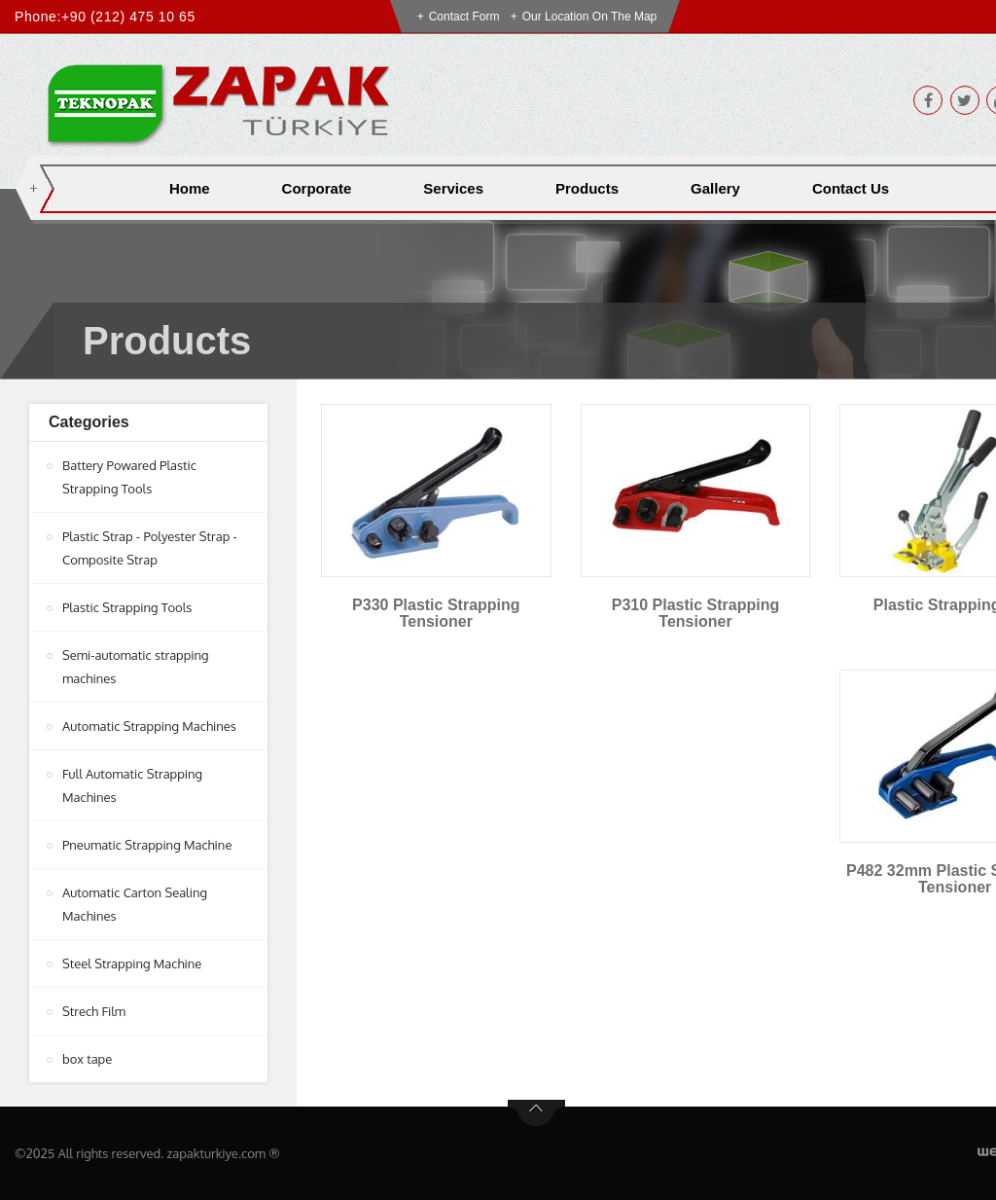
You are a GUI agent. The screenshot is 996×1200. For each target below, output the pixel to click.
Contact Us (850, 188)
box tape (87, 1059)
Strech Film (93, 1011)
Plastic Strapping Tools (127, 607)
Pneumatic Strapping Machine (146, 845)
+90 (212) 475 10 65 (128, 16)
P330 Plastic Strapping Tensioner (436, 614)
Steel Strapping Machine (131, 963)
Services (453, 188)
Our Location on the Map (590, 16)
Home (189, 188)
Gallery (715, 188)
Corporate (317, 188)
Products (587, 188)
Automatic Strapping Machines (149, 726)
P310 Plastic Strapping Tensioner (696, 614)
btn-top (536, 1113)
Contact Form (464, 16)
